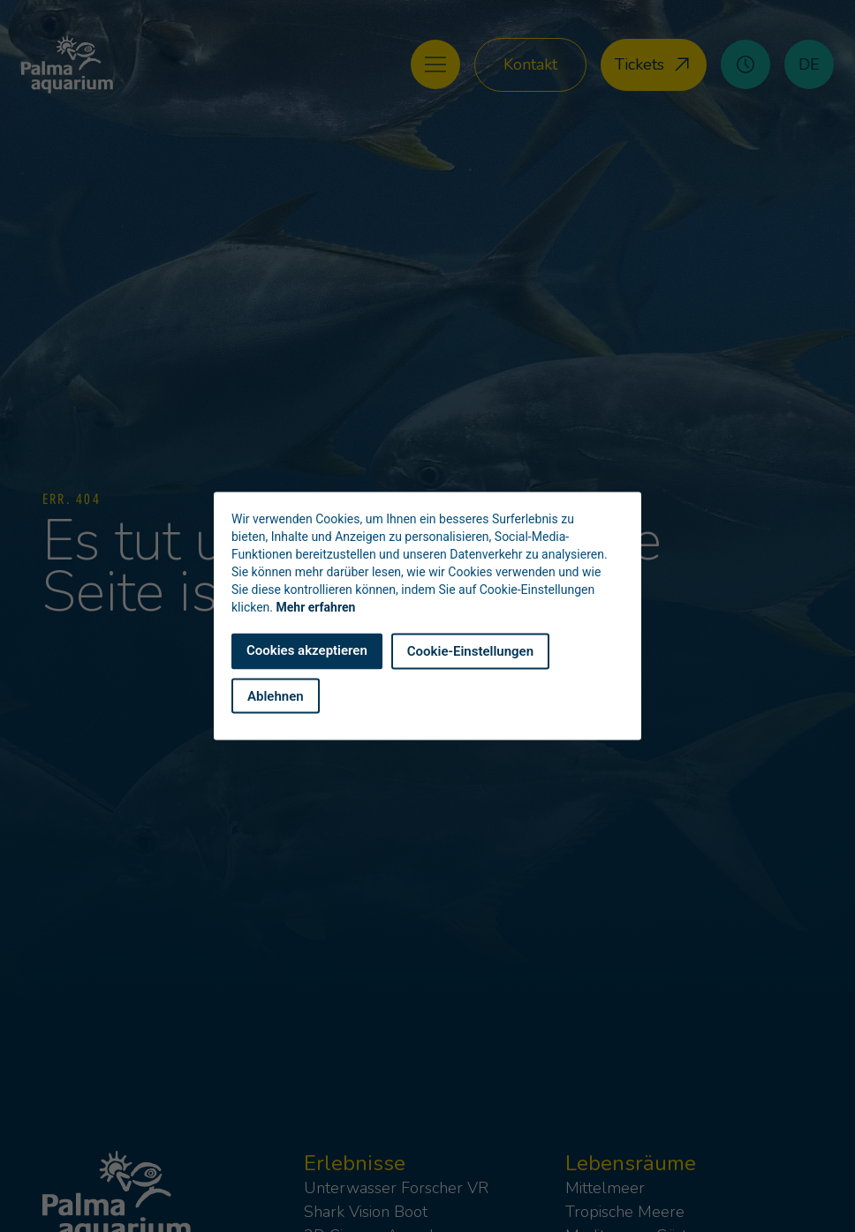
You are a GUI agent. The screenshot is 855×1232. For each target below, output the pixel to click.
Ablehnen (275, 695)
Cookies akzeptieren (306, 650)
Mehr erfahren (316, 607)
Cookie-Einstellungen (470, 651)
